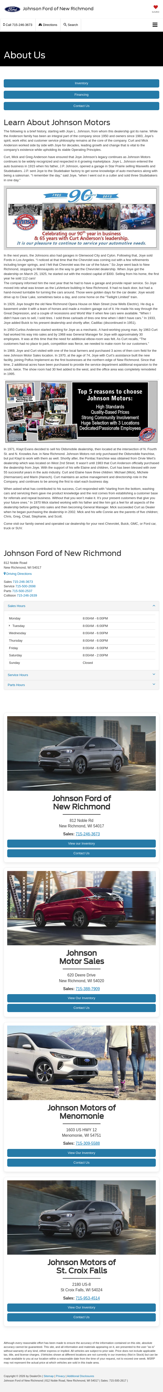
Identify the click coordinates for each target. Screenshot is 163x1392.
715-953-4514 (88, 1298)
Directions (48, 25)
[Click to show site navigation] (155, 25)
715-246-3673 (88, 834)
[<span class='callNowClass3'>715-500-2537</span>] (22, 591)
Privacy (60, 1376)
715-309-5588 (88, 1143)
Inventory (81, 83)
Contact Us (81, 106)
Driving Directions (18, 574)
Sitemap (49, 1376)
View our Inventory (81, 843)
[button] (18, 24)
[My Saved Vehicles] (155, 9)
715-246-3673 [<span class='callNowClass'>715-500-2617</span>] (23, 582)
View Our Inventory (81, 998)
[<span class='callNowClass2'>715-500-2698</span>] (25, 586)
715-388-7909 (88, 989)
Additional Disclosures (80, 1376)
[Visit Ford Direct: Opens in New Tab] (130, 1380)
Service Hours (81, 675)
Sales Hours (81, 606)
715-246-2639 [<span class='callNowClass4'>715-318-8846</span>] (27, 595)
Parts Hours (81, 685)
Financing (81, 94)
